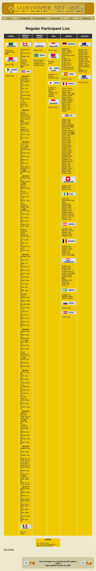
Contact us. (86, 18)
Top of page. (9, 550)
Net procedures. (40, 18)
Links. (71, 18)
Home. (9, 18)
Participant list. (25, 18)
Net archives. (55, 18)
